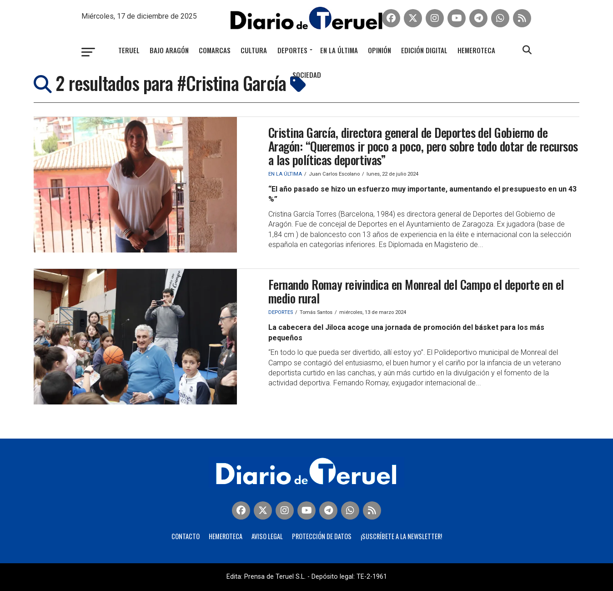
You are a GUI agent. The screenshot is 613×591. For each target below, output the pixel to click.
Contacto (185, 536)
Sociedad (306, 75)
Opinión (379, 50)
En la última (339, 50)
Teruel (129, 50)
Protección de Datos (322, 536)
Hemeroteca (476, 50)
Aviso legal (267, 536)
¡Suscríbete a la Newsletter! (401, 536)
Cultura (254, 50)
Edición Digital (424, 50)
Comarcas (215, 50)
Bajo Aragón (169, 50)
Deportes (292, 50)
